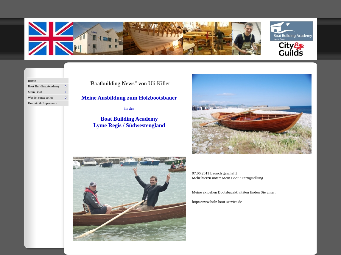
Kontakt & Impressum (42, 103)
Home (32, 80)
